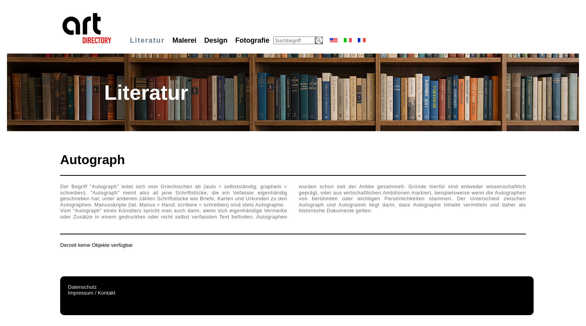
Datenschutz (82, 287)
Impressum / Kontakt (91, 293)
